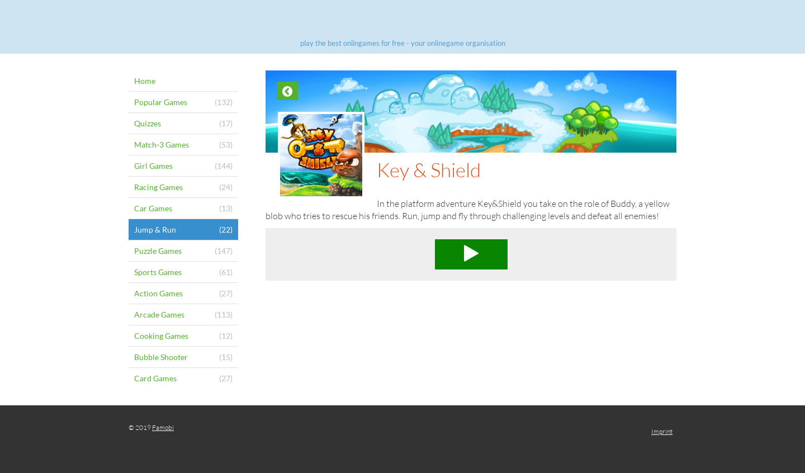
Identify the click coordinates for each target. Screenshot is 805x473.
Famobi (163, 427)
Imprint (662, 431)
